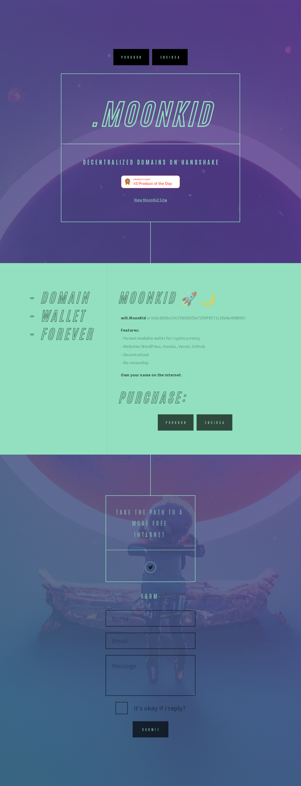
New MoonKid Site (150, 200)
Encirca (171, 57)
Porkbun (132, 57)
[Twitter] (150, 571)
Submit (151, 732)
